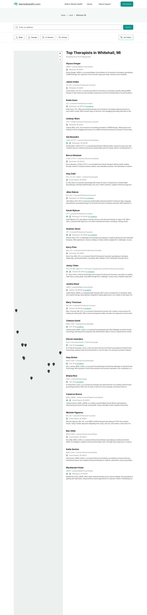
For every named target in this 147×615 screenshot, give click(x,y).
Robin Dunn (71, 100)
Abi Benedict (72, 137)
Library (89, 4)
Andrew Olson (73, 229)
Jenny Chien (72, 265)
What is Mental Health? (74, 4)
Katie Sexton (72, 449)
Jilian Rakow (72, 192)
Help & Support (105, 4)
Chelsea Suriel (73, 320)
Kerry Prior (71, 247)
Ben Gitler (71, 431)
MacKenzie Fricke (75, 467)
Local (71, 15)
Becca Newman (73, 155)
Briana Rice (71, 376)
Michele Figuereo (74, 412)
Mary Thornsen (73, 302)
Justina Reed (72, 284)
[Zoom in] (60, 53)
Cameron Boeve (74, 394)
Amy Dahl (71, 173)
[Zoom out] (60, 56)
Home (63, 15)
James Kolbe (72, 82)
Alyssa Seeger (73, 63)
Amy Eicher (71, 357)
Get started (127, 4)
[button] (17, 332)
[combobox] (67, 27)
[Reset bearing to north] (60, 59)
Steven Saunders (74, 339)
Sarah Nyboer (73, 210)
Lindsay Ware (73, 118)
